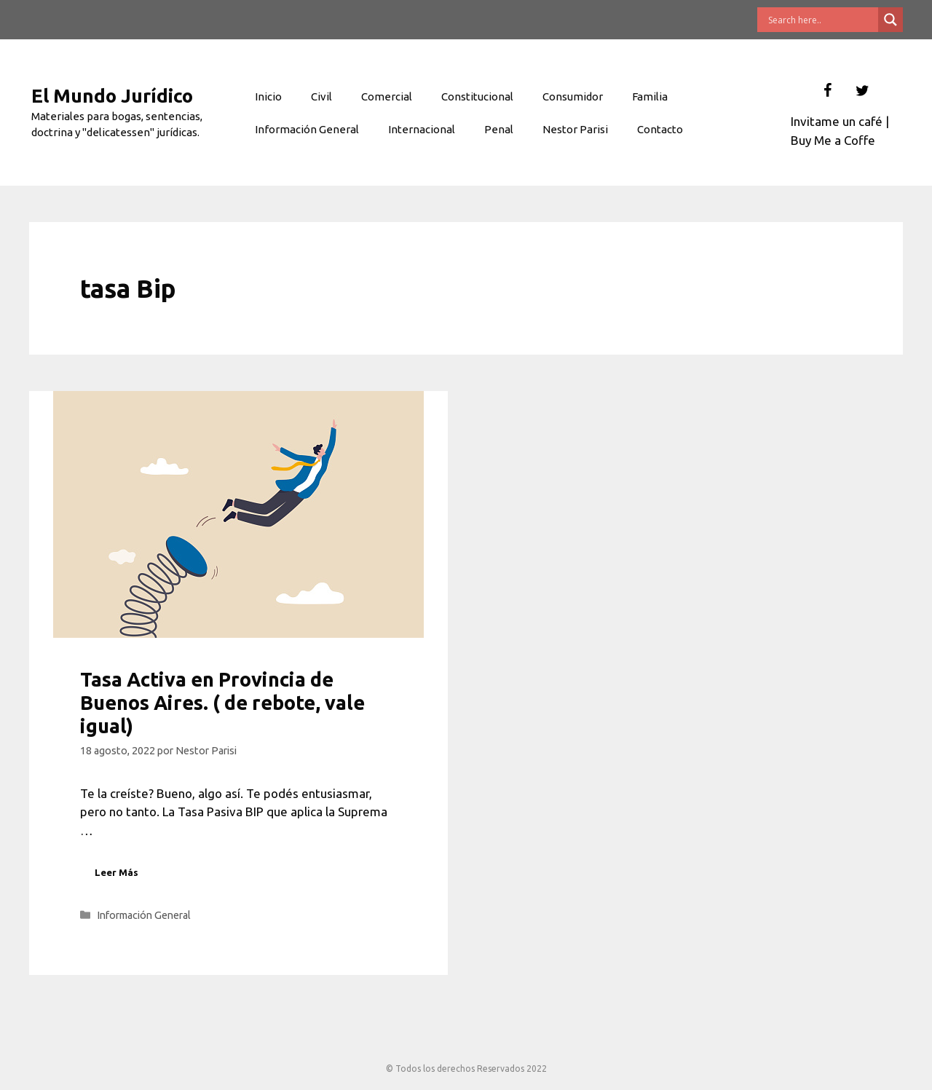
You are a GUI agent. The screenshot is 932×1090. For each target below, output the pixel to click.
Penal (498, 129)
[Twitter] (862, 91)
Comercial (386, 96)
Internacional (421, 129)
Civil (321, 96)
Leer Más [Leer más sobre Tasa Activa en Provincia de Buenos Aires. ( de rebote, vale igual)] (116, 872)
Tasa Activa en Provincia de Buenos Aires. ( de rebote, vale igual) (222, 703)
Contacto (660, 129)
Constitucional (477, 96)
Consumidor (572, 96)
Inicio (268, 96)
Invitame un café (836, 121)
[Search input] (821, 19)
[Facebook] (827, 91)
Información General (307, 129)
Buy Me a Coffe (833, 140)
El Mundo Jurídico (112, 95)
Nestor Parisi (575, 129)
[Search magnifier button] (890, 19)
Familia (650, 96)
